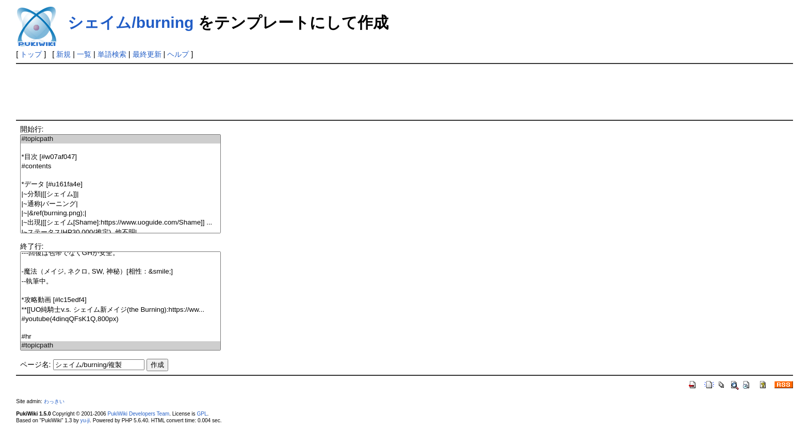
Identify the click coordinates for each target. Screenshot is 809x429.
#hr (120, 336)
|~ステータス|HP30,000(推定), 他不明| (120, 232)
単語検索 (112, 54)
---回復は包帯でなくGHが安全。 (120, 253)
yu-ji (85, 420)
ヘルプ (178, 54)
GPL (202, 414)
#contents (120, 166)
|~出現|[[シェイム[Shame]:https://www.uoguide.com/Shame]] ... (120, 223)
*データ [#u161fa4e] (120, 184)
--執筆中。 (120, 282)
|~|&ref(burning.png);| (120, 213)
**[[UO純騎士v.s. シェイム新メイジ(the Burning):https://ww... (120, 310)
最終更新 (147, 54)
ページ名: (35, 364)
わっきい (54, 401)
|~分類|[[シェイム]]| (120, 194)
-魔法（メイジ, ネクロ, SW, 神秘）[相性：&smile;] (120, 272)
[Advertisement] (204, 91)
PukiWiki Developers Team (138, 414)
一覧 (84, 54)
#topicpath (120, 139)
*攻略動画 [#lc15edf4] (120, 300)
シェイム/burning (130, 22)
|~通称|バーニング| (120, 204)
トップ (31, 54)
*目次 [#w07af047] (120, 157)
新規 (63, 54)
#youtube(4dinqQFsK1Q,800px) (120, 319)
